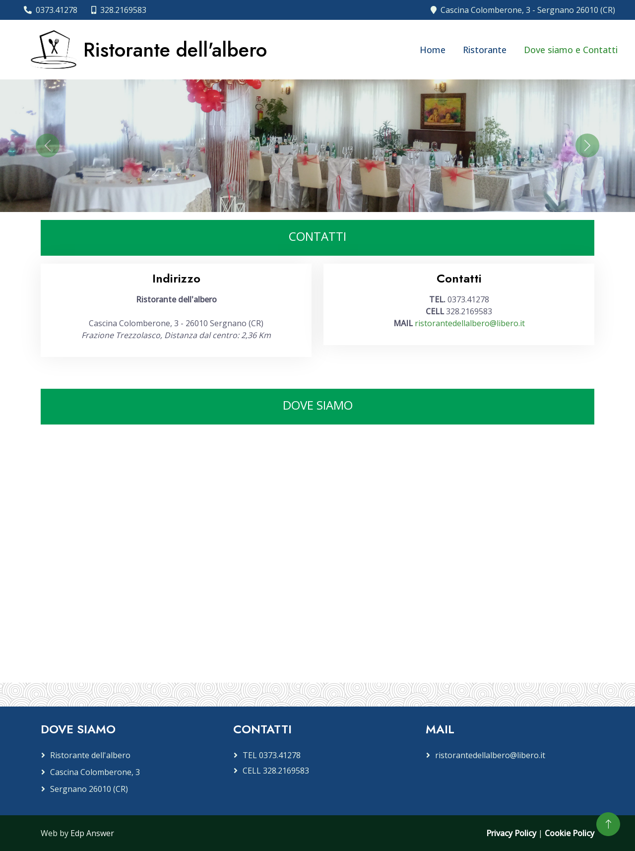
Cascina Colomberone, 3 (95, 772)
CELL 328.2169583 (276, 770)
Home (432, 50)
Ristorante (485, 50)
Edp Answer (92, 833)
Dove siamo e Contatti (571, 50)
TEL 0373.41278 (272, 755)
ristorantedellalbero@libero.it (470, 323)
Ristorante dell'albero (90, 755)
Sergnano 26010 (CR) (89, 788)
